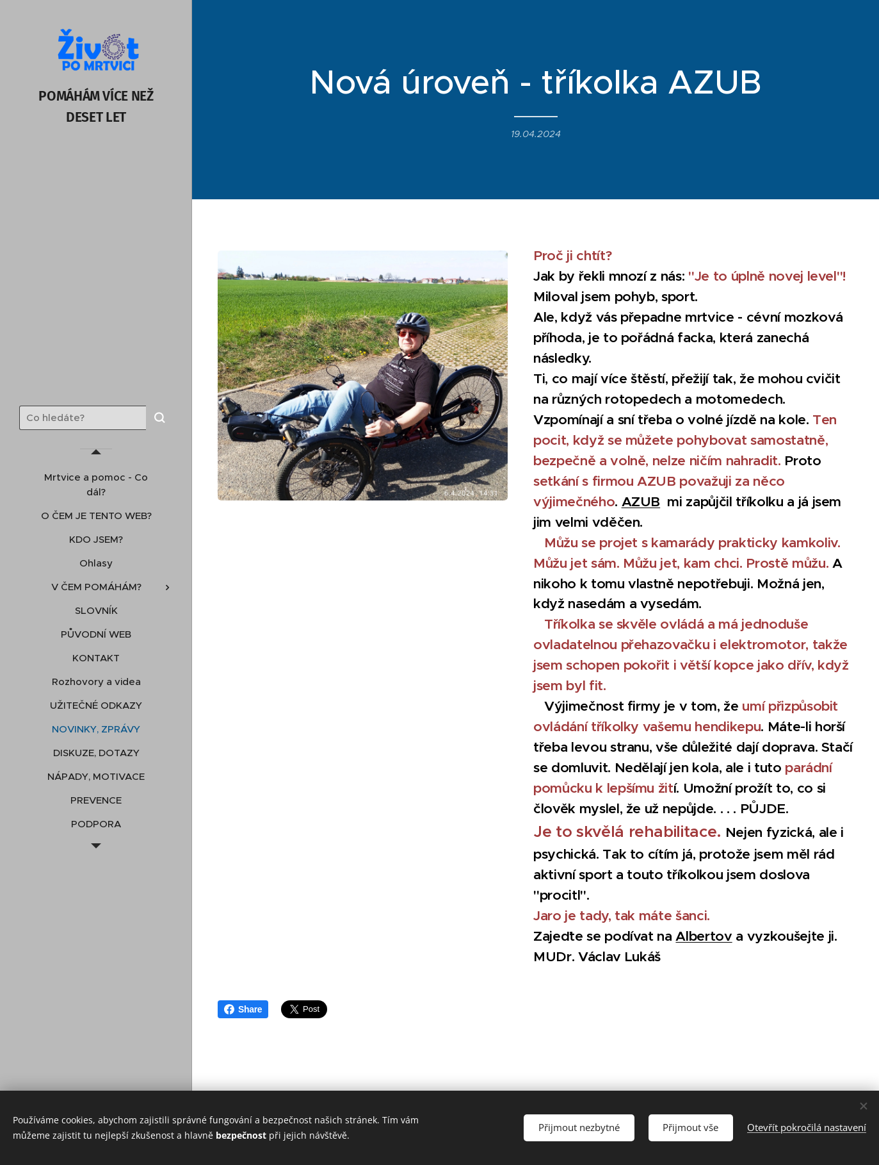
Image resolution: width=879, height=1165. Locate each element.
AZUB (641, 501)
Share (243, 1009)
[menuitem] (96, 484)
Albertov (704, 936)
